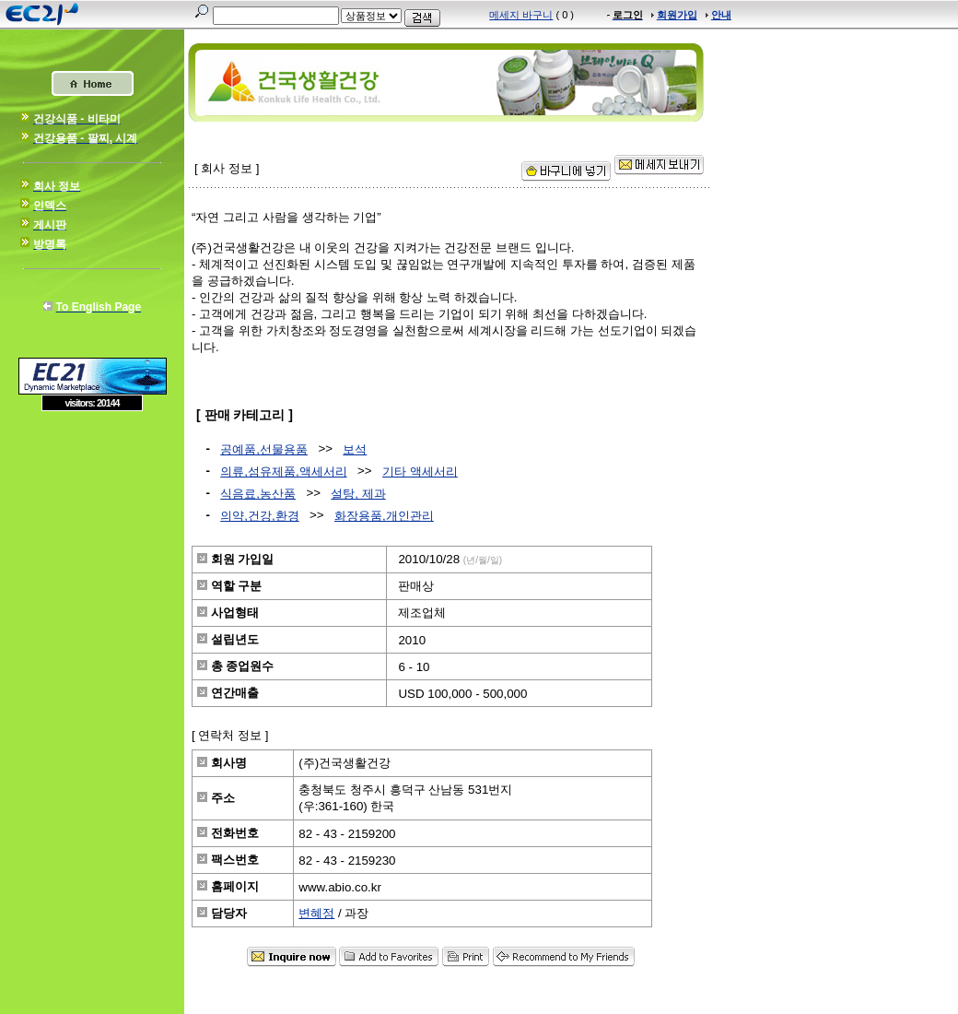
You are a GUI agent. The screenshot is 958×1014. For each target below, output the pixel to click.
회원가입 (677, 14)
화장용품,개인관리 (384, 516)
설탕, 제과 (358, 494)
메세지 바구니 (521, 14)
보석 (355, 449)
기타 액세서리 (420, 471)
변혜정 (316, 913)
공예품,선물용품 (264, 449)
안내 (721, 14)
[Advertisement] (92, 545)
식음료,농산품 (258, 494)
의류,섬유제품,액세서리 (283, 471)
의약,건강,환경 (259, 516)
